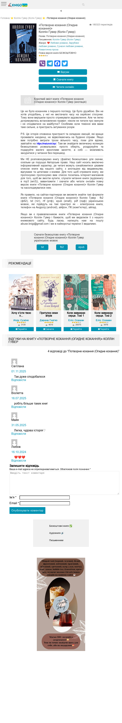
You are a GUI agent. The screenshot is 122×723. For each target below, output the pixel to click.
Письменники (56, 546)
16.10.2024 (18, 454)
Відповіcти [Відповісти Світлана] (18, 382)
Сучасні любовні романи (70, 46)
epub (81, 246)
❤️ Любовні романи (57, 42)
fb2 (62, 246)
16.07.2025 (18, 400)
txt (42, 246)
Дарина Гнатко (48, 322)
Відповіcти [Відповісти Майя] (18, 435)
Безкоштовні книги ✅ (60, 532)
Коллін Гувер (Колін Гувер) (67, 39)
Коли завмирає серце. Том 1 (76, 317)
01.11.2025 (18, 373)
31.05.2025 (18, 427)
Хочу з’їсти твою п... (21, 316)
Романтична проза (48, 49)
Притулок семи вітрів (49, 316)
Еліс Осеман (76, 322)
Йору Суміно (21, 322)
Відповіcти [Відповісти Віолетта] (18, 408)
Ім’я (13, 503)
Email (14, 509)
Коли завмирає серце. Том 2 (104, 317)
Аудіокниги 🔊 (56, 539)
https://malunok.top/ (50, 143)
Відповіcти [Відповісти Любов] (18, 462)
